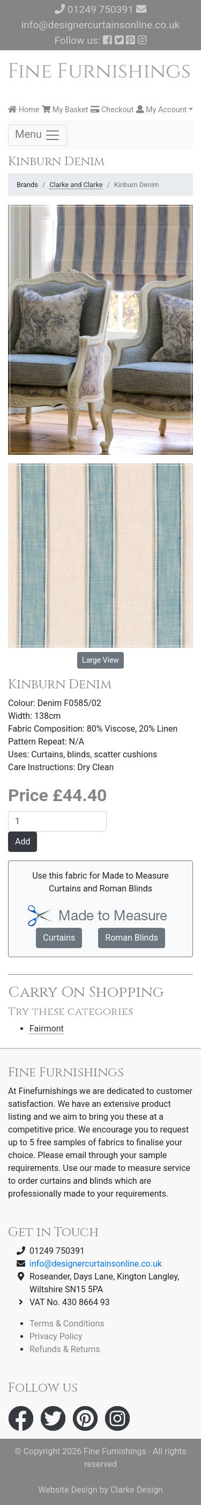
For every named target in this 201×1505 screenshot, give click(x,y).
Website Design (67, 1490)
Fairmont (46, 1028)
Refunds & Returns (64, 1349)
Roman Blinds (131, 938)
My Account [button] (161, 109)
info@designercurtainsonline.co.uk (100, 25)
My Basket (65, 109)
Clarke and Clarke (75, 185)
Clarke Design (136, 1490)
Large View (100, 660)
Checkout (112, 109)
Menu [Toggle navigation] (38, 135)
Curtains (59, 938)
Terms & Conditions (67, 1323)
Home (23, 109)
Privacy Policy (56, 1336)
